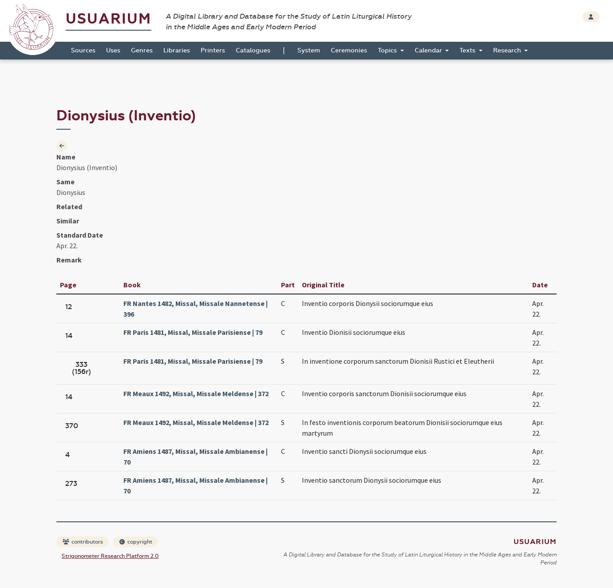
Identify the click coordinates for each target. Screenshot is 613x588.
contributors (83, 542)
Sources (83, 50)
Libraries (176, 50)
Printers (213, 50)
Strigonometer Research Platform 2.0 (110, 556)
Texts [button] (468, 50)
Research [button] (508, 50)
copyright (135, 542)
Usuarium (108, 19)
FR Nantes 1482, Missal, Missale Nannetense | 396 (195, 308)
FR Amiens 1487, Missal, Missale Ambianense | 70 (195, 456)
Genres (142, 50)
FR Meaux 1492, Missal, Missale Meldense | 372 (196, 393)
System (308, 50)
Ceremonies (349, 50)
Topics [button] (388, 50)
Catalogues (253, 50)
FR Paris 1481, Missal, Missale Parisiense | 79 (192, 332)
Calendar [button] (429, 50)
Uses (113, 50)
